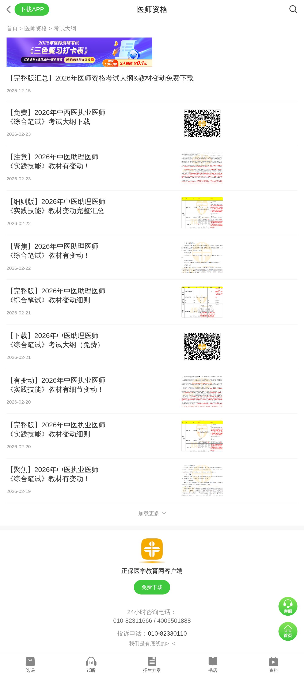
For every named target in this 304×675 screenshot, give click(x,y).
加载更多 (152, 513)
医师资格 (35, 28)
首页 (12, 28)
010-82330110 (167, 633)
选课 (30, 670)
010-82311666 (132, 620)
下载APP (32, 9)
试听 (91, 670)
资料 (273, 670)
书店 (212, 670)
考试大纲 (64, 28)
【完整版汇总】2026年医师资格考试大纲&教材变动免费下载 (100, 78)
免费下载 (152, 587)
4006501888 (174, 620)
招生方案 (152, 670)
